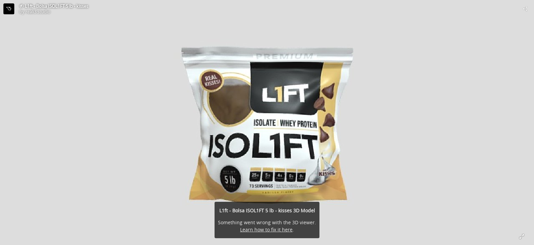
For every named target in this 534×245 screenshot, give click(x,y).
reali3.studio (38, 12)
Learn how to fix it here (266, 229)
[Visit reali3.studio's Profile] (8, 8)
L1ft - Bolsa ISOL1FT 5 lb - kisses (56, 6)
